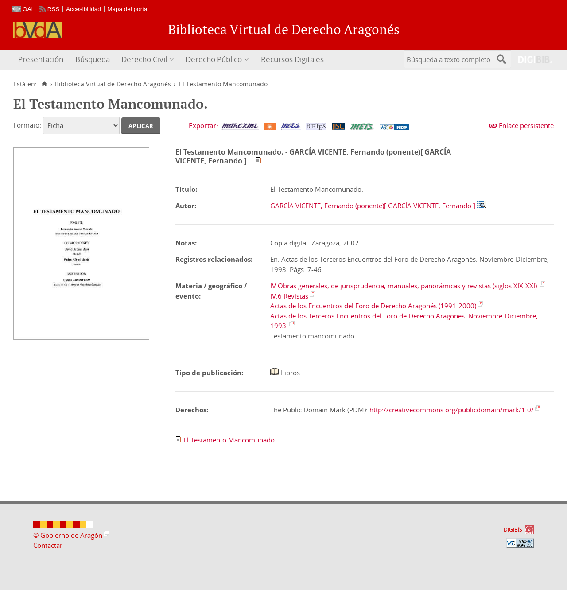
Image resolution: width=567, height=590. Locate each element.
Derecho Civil (144, 59)
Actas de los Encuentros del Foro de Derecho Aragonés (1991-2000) (373, 305)
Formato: (27, 124)
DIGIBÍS (513, 529)
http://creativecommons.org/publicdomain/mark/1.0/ (451, 409)
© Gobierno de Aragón (67, 535)
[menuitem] (42, 60)
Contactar (47, 545)
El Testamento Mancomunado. (229, 439)
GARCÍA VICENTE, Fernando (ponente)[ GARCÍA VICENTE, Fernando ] (372, 205)
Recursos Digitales (292, 59)
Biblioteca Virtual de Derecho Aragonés (113, 84)
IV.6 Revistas (289, 295)
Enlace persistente (526, 125)
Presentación (40, 59)
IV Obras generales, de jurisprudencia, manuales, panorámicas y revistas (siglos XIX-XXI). (404, 285)
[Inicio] (44, 84)
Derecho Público (214, 59)
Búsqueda (92, 59)
